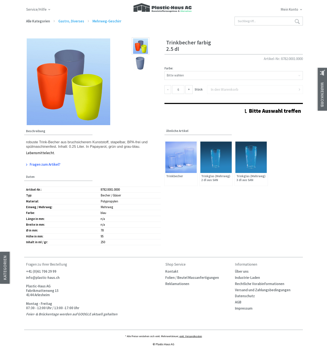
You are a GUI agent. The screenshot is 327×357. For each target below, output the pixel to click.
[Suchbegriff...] (269, 21)
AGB (238, 302)
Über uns (242, 271)
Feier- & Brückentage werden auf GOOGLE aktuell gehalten (71, 314)
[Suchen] (297, 21)
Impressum (243, 308)
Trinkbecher (174, 176)
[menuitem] (268, 10)
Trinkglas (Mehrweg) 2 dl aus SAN (215, 178)
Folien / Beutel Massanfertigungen (192, 277)
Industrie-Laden (247, 277)
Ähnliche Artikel (177, 131)
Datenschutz (245, 296)
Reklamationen (177, 283)
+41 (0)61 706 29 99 (41, 271)
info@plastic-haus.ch (43, 277)
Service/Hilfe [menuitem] (36, 9)
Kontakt (171, 271)
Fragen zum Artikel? (43, 164)
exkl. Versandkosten (190, 336)
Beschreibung (35, 131)
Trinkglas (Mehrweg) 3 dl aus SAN (250, 178)
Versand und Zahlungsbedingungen (262, 290)
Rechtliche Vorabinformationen (259, 283)
